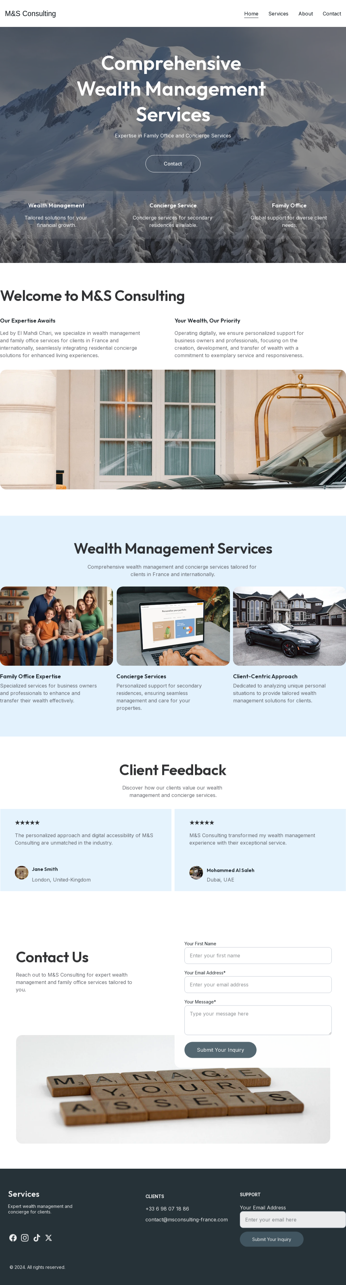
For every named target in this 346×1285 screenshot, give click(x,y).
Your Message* (200, 1016)
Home (251, 14)
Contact (332, 14)
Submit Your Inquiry (220, 1065)
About (305, 14)
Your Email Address (263, 1212)
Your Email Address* (205, 987)
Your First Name (200, 958)
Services (278, 14)
